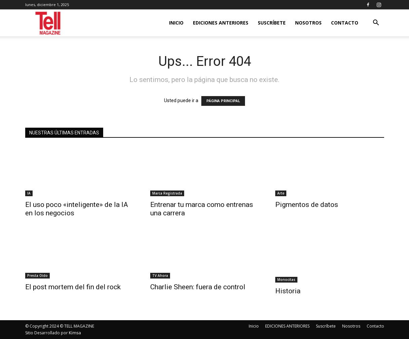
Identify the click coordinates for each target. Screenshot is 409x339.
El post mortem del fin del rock (73, 287)
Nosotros (308, 22)
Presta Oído (37, 275)
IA (29, 193)
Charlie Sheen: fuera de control (197, 287)
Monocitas (286, 279)
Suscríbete (272, 22)
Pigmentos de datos (306, 205)
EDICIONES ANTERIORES (220, 22)
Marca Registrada (167, 193)
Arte (280, 193)
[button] (376, 23)
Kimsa (75, 333)
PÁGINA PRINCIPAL (223, 101)
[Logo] (48, 23)
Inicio (176, 22)
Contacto (344, 22)
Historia (287, 291)
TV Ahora (160, 275)
